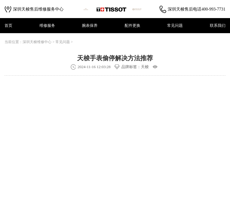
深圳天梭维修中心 (37, 42)
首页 (8, 25)
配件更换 (132, 25)
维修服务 (47, 25)
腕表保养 (90, 25)
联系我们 (217, 25)
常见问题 (175, 25)
